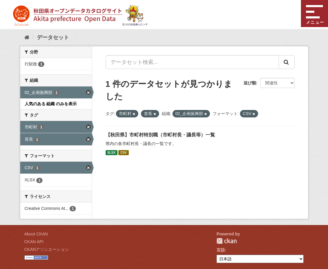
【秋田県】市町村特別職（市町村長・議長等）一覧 (160, 134)
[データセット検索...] (192, 62)
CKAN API (34, 241)
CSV (123, 152)
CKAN (226, 241)
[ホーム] (26, 37)
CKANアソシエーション (46, 249)
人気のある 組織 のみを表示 (51, 103)
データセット (53, 37)
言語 (220, 250)
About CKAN (36, 234)
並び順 (250, 83)
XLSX (111, 152)
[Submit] (287, 62)
